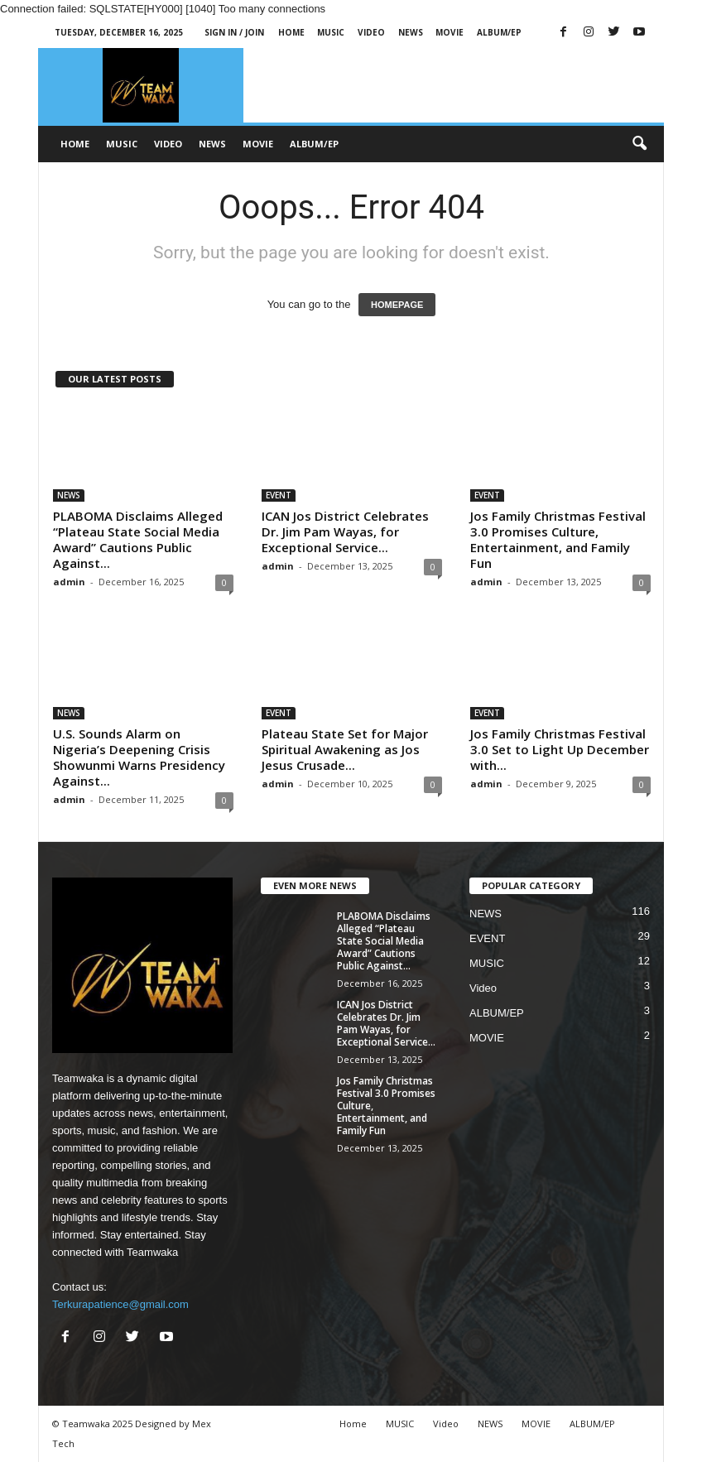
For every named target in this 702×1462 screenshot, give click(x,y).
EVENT (278, 495)
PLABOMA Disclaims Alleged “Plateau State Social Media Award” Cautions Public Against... (138, 539)
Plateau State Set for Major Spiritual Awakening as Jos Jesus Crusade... (345, 749)
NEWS (410, 32)
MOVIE (449, 32)
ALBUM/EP (499, 32)
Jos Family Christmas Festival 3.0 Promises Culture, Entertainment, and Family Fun (558, 539)
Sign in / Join (234, 32)
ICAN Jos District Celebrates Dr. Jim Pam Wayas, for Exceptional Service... (345, 531)
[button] (639, 144)
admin (69, 581)
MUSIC (330, 32)
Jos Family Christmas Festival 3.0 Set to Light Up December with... (559, 749)
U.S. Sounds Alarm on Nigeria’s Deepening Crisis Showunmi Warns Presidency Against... (139, 757)
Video (371, 32)
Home (291, 32)
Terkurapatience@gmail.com (120, 1304)
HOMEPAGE (397, 305)
